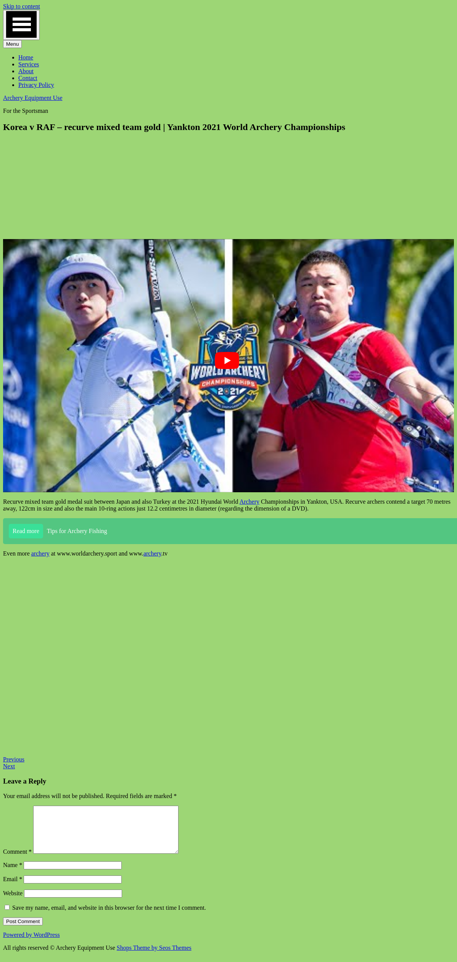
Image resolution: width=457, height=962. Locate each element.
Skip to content (21, 6)
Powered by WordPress (31, 944)
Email (12, 888)
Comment (17, 861)
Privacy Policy (36, 85)
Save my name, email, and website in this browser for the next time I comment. (109, 917)
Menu (12, 44)
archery (40, 553)
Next (9, 766)
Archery (249, 501)
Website (13, 902)
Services (28, 64)
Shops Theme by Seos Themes (154, 957)
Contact (27, 78)
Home (25, 57)
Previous (13, 759)
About (26, 71)
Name (12, 874)
